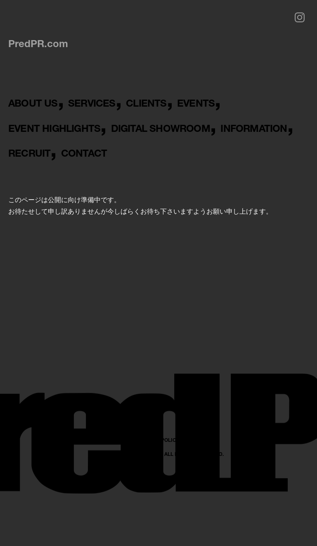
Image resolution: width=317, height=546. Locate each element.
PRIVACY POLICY (159, 515)
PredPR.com (38, 43)
